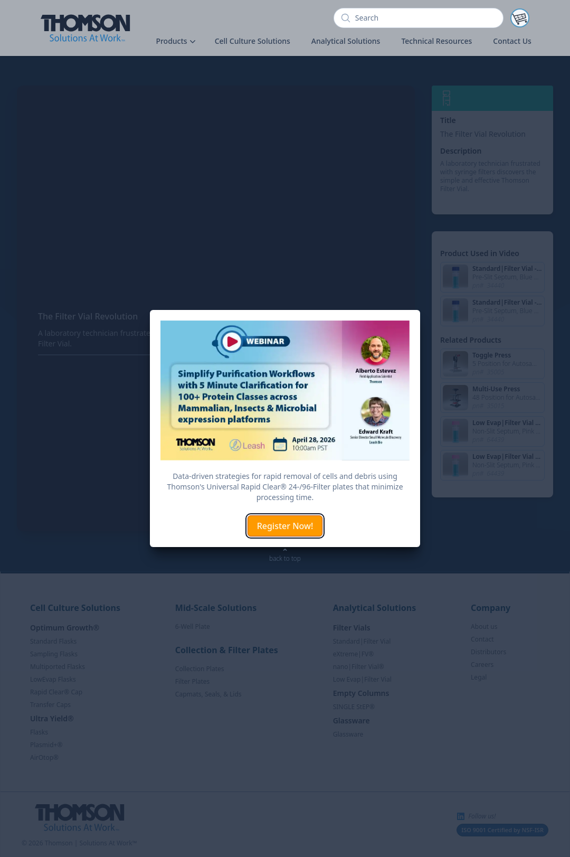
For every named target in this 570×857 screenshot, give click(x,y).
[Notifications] (519, 18)
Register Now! (285, 526)
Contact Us (512, 41)
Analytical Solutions (346, 41)
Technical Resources (436, 41)
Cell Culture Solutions (252, 41)
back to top (285, 558)
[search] (418, 17)
